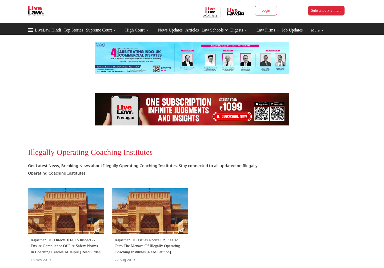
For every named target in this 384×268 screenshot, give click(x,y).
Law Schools (215, 30)
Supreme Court (99, 30)
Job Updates (292, 30)
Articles (192, 30)
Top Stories (73, 30)
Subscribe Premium (326, 11)
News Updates (170, 30)
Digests (236, 30)
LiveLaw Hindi (48, 30)
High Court (135, 30)
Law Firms (268, 30)
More (317, 30)
